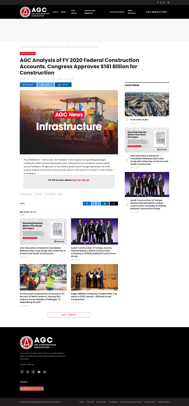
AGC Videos (74, 11)
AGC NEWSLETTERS (156, 12)
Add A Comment (69, 315)
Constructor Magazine (89, 11)
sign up (85, 180)
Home (55, 12)
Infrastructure (27, 54)
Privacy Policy (150, 402)
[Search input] (30, 389)
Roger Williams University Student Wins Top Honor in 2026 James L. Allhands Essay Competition (94, 296)
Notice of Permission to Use (131, 402)
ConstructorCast (116, 12)
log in (75, 180)
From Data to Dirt (139, 119)
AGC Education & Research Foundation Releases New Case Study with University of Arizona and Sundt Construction (43, 251)
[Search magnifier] (42, 389)
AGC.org (90, 402)
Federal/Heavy (26, 194)
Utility (60, 194)
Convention (113, 402)
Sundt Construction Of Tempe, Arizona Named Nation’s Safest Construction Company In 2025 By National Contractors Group (93, 252)
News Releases (132, 11)
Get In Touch (101, 402)
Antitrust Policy (163, 402)
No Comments (57, 79)
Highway (38, 194)
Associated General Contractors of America (43, 402)
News (63, 12)
